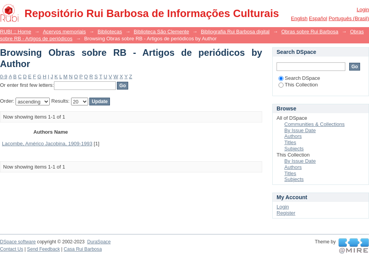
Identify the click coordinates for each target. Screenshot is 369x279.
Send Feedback (43, 249)
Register (286, 213)
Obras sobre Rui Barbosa (309, 31)
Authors (293, 136)
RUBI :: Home (15, 31)
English (299, 18)
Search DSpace (299, 78)
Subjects (294, 149)
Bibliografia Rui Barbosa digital (235, 31)
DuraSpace (98, 242)
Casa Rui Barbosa (83, 249)
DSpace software (18, 242)
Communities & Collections (314, 124)
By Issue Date (300, 130)
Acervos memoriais (64, 31)
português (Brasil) (349, 18)
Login (363, 9)
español (318, 18)
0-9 (3, 76)
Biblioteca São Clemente (161, 31)
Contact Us (11, 249)
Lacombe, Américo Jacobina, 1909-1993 (47, 143)
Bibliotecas (109, 31)
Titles (290, 142)
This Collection (298, 85)
